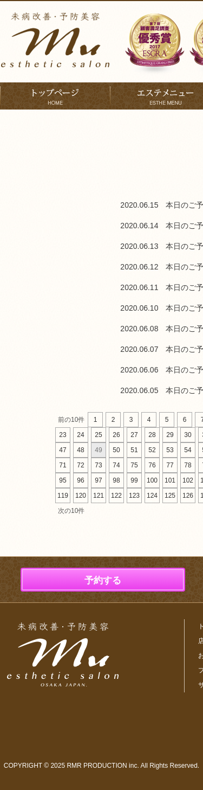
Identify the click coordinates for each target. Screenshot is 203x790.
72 (80, 465)
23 (62, 435)
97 (98, 480)
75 (133, 465)
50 (116, 450)
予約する (102, 580)
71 (62, 465)
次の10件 (71, 511)
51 (133, 450)
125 (170, 495)
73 (98, 465)
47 (62, 450)
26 (116, 435)
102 (187, 480)
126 (187, 495)
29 (169, 435)
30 (187, 435)
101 (170, 480)
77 (169, 465)
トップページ (55, 96)
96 (80, 480)
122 (116, 495)
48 (80, 450)
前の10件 (71, 419)
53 (169, 450)
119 (62, 495)
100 (152, 480)
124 (152, 495)
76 (151, 465)
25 (98, 435)
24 (80, 435)
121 (98, 495)
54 (187, 450)
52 (151, 450)
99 (133, 480)
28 (151, 435)
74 (116, 465)
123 (134, 495)
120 (80, 495)
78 (187, 465)
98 (116, 480)
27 (133, 435)
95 (62, 480)
